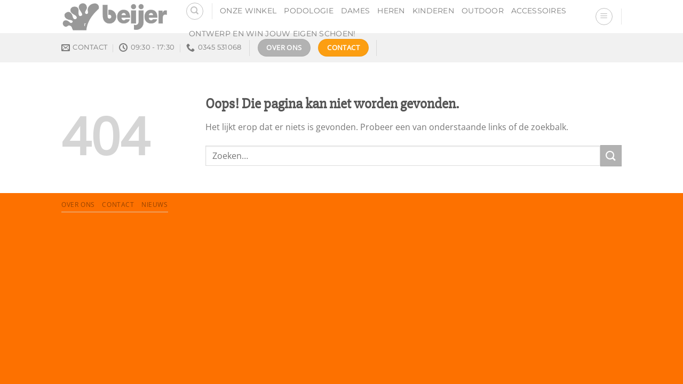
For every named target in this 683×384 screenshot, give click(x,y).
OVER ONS (78, 204)
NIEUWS (154, 204)
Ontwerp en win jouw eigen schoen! (272, 33)
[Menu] (604, 16)
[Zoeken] (194, 11)
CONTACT (118, 204)
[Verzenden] (611, 155)
